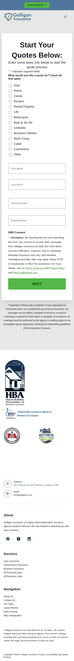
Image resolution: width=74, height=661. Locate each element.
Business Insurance (14, 568)
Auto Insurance (11, 561)
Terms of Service (35, 268)
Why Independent (13, 615)
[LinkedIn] (29, 539)
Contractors (21, 149)
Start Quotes (37, 5)
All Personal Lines (13, 572)
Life (16, 112)
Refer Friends (11, 611)
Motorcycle (21, 117)
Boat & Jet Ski (23, 122)
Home (18, 90)
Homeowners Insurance (16, 565)
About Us (8, 596)
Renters (19, 101)
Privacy (42, 654)
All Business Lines (13, 576)
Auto (17, 85)
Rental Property (24, 106)
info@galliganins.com (23, 495)
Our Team (9, 604)
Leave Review (11, 607)
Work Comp (21, 138)
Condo (18, 96)
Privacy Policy (57, 268)
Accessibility (52, 654)
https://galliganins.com (25, 272)
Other (17, 154)
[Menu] (65, 16)
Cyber (18, 144)
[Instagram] (18, 539)
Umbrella (20, 128)
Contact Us (9, 600)
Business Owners (25, 133)
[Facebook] (8, 539)
